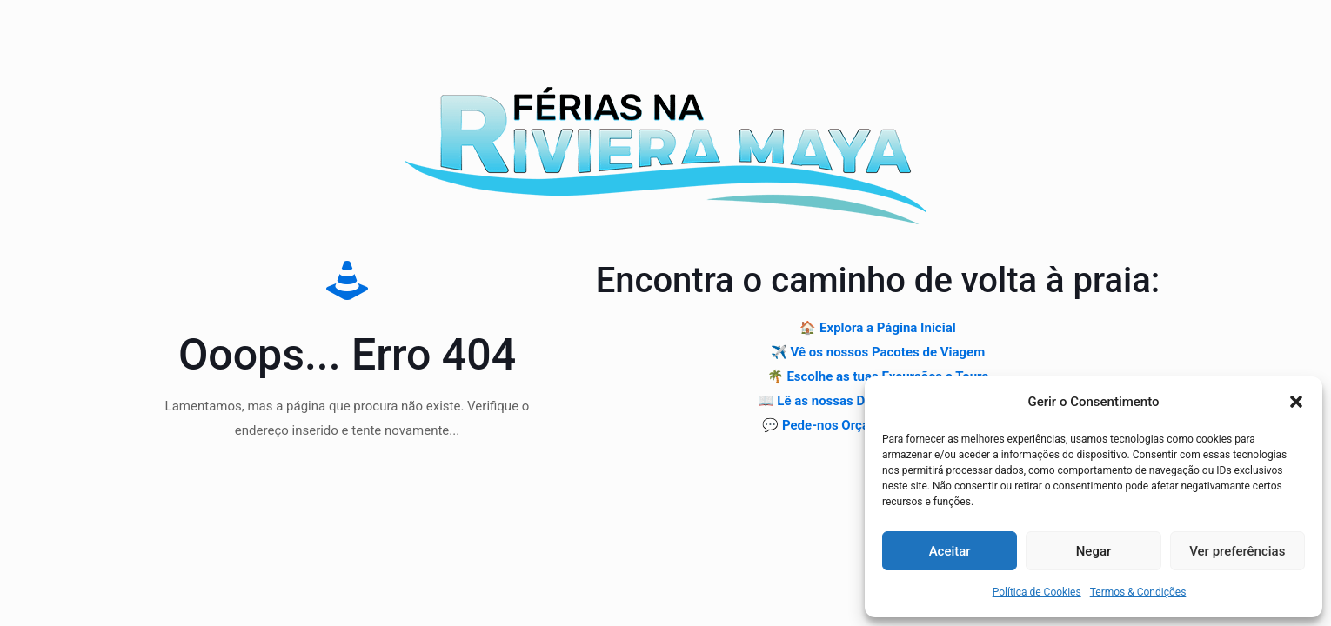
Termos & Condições (1138, 592)
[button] (1296, 401)
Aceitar (950, 551)
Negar (1094, 551)
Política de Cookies (1037, 592)
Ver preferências (1237, 551)
